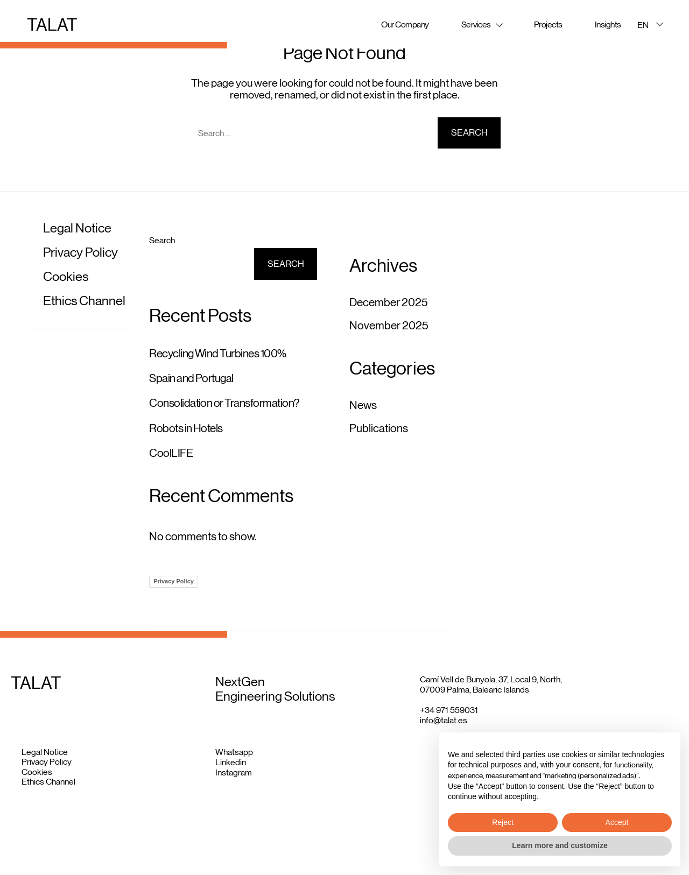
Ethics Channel (84, 300)
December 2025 (388, 302)
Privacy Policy (80, 252)
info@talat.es (443, 720)
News (363, 405)
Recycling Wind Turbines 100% (217, 353)
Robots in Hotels (186, 428)
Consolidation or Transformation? (224, 403)
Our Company (405, 24)
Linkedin (230, 762)
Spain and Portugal (191, 378)
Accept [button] (617, 822)
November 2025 (388, 325)
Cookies (65, 276)
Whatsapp (234, 752)
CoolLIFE (171, 453)
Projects (548, 24)
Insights (608, 24)
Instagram (233, 772)
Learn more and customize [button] (559, 845)
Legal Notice (77, 228)
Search (162, 240)
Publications (378, 428)
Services (476, 24)
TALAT (52, 24)
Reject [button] (503, 822)
